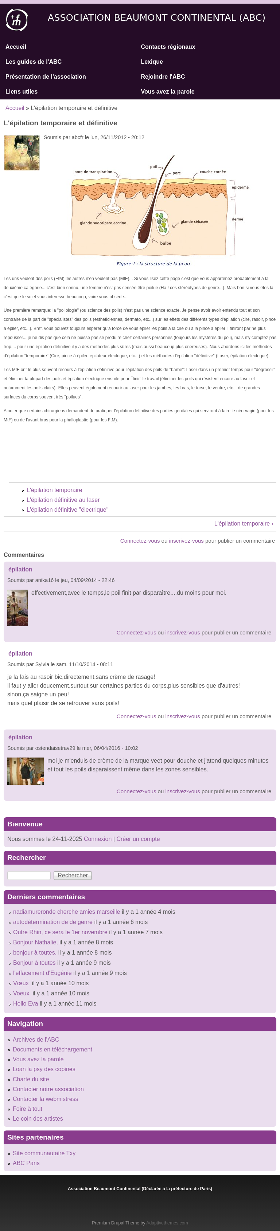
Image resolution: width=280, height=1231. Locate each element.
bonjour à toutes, (35, 952)
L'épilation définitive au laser (63, 500)
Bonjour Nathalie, (35, 942)
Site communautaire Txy (44, 1153)
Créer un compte (138, 839)
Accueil (15, 47)
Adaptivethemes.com (167, 1223)
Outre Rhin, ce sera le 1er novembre (60, 932)
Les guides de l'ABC (33, 62)
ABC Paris (26, 1163)
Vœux (21, 983)
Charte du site (31, 1079)
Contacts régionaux (168, 47)
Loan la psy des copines (44, 1069)
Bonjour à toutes (34, 963)
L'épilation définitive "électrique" (67, 510)
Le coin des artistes (38, 1119)
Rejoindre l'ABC (163, 77)
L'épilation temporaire (54, 490)
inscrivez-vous (186, 541)
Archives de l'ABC (36, 1040)
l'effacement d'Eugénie (42, 973)
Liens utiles (21, 92)
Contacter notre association (48, 1089)
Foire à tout (27, 1109)
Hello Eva (25, 1003)
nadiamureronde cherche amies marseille (66, 912)
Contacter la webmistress (45, 1099)
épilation (20, 569)
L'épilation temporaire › (243, 523)
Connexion (97, 839)
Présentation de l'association (45, 77)
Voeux (22, 993)
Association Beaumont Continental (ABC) (157, 17)
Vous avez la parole (167, 92)
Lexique (152, 62)
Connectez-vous (140, 541)
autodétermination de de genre (53, 922)
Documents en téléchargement (52, 1049)
